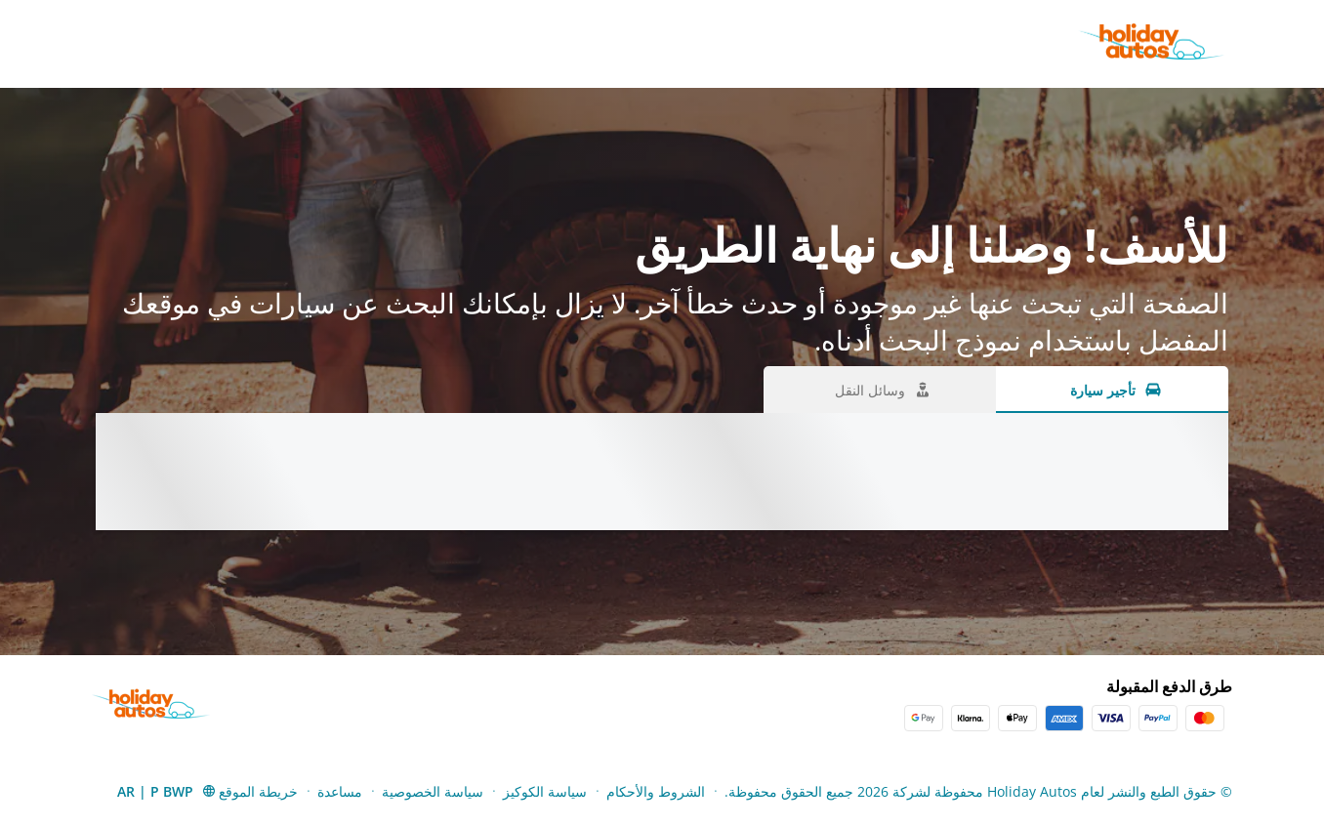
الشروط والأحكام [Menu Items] (655, 791)
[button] (167, 790)
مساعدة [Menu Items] (339, 791)
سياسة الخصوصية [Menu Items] (432, 791)
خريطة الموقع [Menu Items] (258, 791)
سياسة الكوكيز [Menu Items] (545, 791)
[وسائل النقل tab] (880, 389)
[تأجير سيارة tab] (1112, 389)
